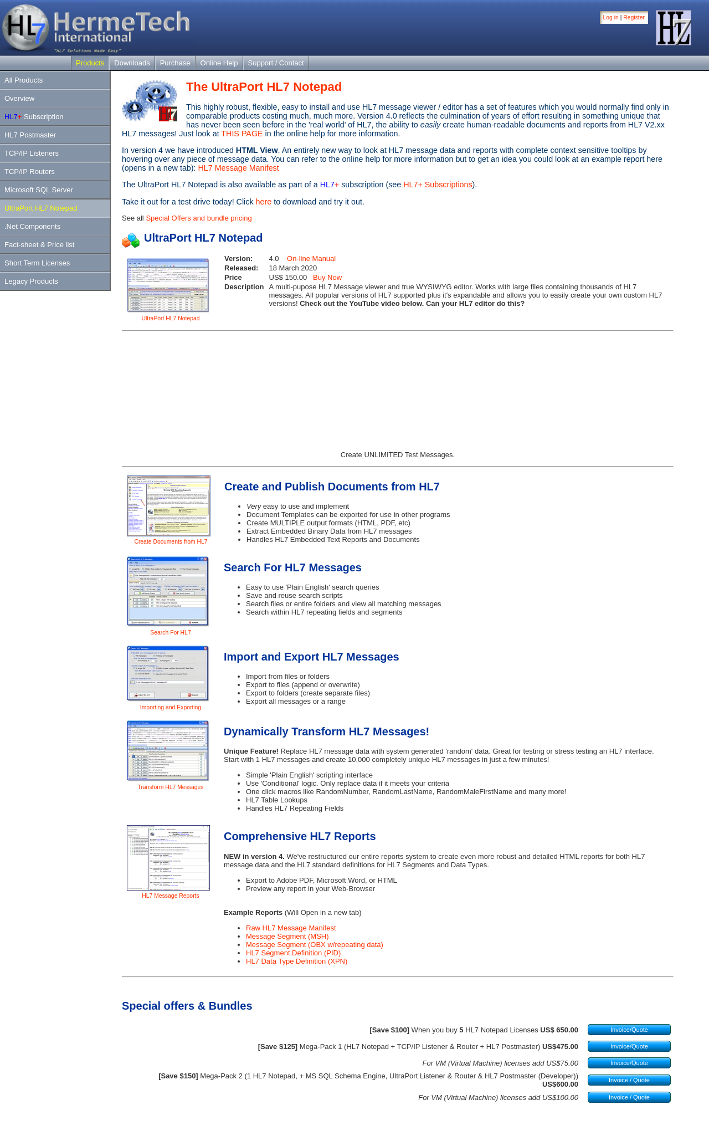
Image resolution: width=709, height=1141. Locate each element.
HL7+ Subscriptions (437, 184)
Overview (19, 98)
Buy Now (327, 277)
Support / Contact (276, 63)
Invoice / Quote (629, 1080)
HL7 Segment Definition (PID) (293, 953)
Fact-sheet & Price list (39, 245)
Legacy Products (31, 281)
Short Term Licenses (37, 263)
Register (634, 17)
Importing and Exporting (170, 707)
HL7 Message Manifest (238, 167)
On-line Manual (311, 258)
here (264, 201)
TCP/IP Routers (29, 171)
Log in (611, 17)
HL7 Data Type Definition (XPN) (296, 961)
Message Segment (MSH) (287, 936)
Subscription (34, 116)
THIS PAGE (242, 133)
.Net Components (32, 226)
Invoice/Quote (629, 1029)
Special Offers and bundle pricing (198, 218)
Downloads (132, 63)
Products (90, 63)
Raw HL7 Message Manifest (291, 928)
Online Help (219, 63)
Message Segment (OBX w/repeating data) (314, 944)
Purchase (175, 63)
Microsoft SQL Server (38, 190)
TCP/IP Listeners (31, 153)
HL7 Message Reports (170, 896)
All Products (23, 80)
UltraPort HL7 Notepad (41, 208)
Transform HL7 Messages (170, 787)
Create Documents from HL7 (170, 542)
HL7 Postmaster (30, 135)
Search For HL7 (170, 633)
